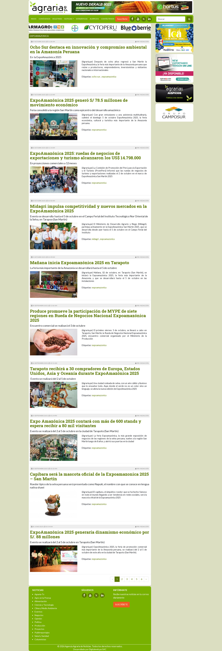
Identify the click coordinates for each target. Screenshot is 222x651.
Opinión (38, 618)
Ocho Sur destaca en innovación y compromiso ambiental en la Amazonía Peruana (88, 49)
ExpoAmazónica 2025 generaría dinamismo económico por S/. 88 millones (89, 534)
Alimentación (41, 601)
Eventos (38, 611)
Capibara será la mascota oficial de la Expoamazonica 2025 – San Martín (89, 476)
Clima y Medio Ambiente (46, 608)
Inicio (34, 18)
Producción (40, 625)
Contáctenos (107, 19)
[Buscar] (170, 19)
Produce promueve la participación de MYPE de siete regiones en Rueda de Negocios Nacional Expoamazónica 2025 (88, 315)
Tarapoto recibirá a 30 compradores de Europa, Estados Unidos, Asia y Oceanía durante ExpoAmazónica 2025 (85, 371)
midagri (95, 239)
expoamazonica (109, 76)
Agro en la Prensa (43, 598)
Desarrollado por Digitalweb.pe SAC (89, 649)
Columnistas (40, 639)
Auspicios (94, 19)
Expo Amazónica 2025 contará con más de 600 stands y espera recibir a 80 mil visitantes (85, 423)
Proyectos (39, 629)
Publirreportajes (42, 632)
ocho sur (96, 76)
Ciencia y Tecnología (44, 605)
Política (38, 622)
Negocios (39, 615)
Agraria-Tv (39, 594)
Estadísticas (81, 19)
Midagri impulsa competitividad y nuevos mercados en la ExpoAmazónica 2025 (88, 209)
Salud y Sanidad (42, 636)
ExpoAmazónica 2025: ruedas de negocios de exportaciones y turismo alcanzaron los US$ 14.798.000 (85, 156)
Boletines (57, 19)
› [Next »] (146, 579)
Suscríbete (122, 19)
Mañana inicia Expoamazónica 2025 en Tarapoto (79, 262)
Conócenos (44, 19)
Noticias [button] (68, 19)
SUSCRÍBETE (121, 604)
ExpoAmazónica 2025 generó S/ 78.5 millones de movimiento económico (79, 102)
